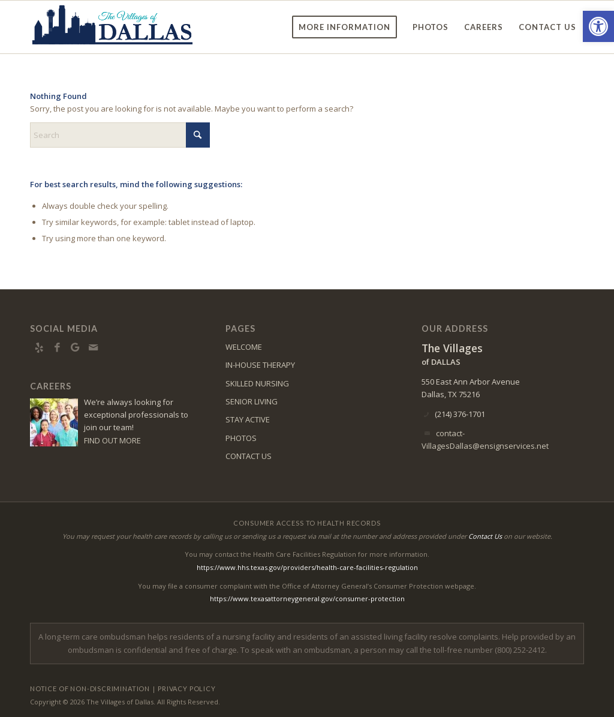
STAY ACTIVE (247, 419)
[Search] (120, 135)
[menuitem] (344, 27)
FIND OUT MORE (112, 440)
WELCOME (243, 346)
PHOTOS (241, 438)
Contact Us (485, 536)
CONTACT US (248, 456)
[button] (598, 26)
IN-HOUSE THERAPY (260, 364)
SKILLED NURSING (257, 383)
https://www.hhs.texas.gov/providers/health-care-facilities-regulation (307, 567)
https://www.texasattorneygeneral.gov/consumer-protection (307, 598)
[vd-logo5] (112, 27)
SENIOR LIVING (251, 401)
